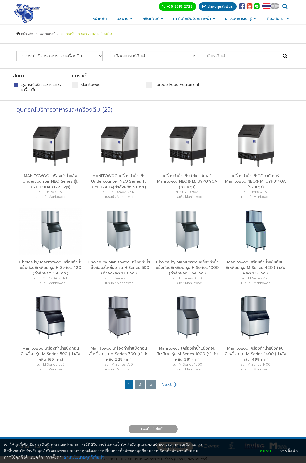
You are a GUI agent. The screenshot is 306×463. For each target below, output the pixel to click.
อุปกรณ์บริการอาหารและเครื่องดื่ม (86, 33)
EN (275, 6)
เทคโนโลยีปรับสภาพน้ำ (194, 19)
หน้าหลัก (99, 19)
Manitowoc (86, 85)
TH (266, 6)
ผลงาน (124, 19)
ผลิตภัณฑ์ (152, 19)
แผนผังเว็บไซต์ (151, 428)
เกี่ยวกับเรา (277, 19)
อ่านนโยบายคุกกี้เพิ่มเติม (85, 457)
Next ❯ (169, 384)
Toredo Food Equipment (172, 85)
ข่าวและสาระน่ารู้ (240, 19)
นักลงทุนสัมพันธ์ (217, 6)
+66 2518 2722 (177, 6)
